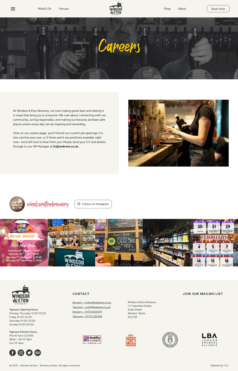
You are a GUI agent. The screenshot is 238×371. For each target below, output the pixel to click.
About (182, 8)
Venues (64, 8)
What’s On (44, 8)
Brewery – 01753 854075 (87, 311)
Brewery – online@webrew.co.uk (92, 302)
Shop (167, 8)
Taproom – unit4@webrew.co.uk (91, 307)
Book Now (218, 9)
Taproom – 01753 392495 (87, 316)
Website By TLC (220, 365)
